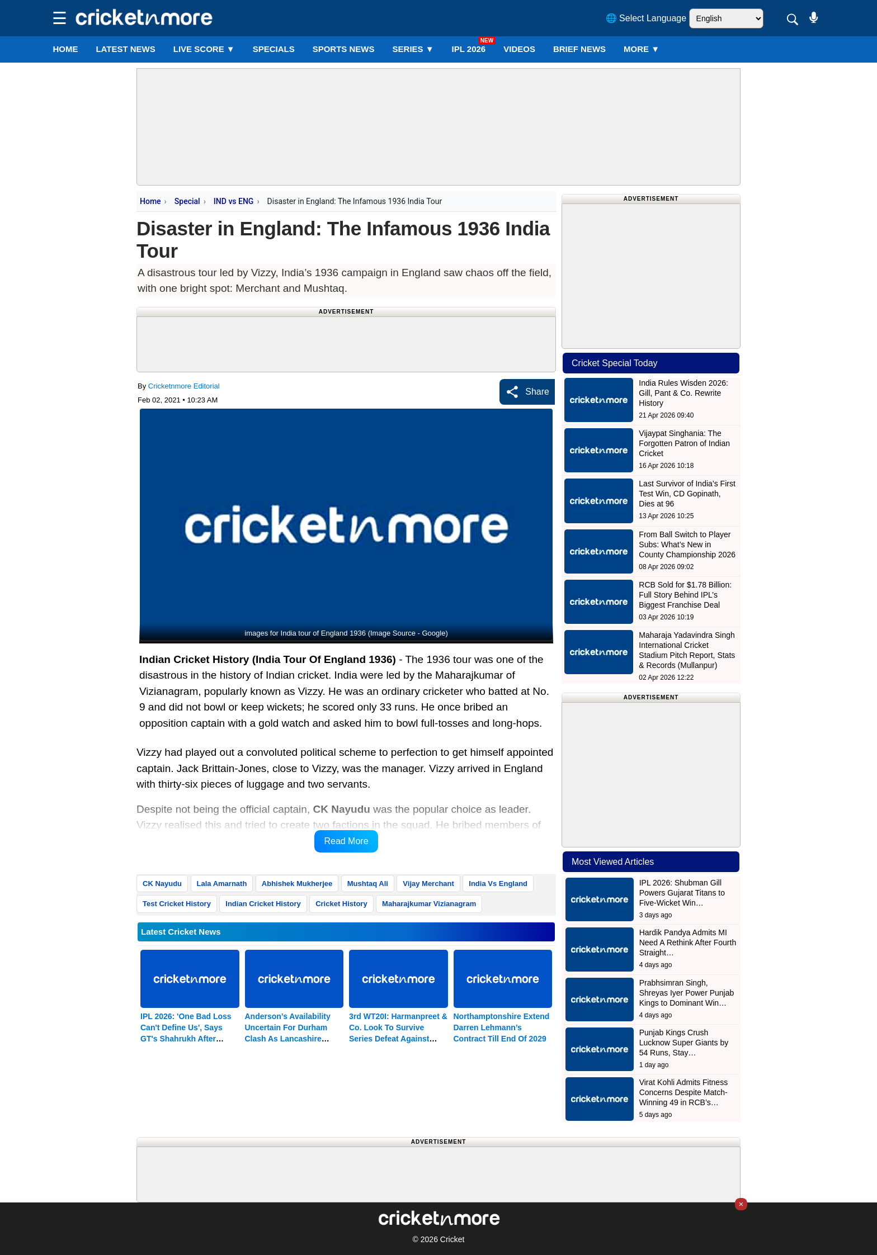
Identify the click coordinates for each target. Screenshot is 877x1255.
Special (187, 201)
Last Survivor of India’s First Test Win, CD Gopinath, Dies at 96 (687, 493)
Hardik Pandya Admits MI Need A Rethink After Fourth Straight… (688, 942)
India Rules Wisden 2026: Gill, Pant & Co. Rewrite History (683, 393)
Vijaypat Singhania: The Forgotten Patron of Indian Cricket (684, 443)
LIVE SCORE (204, 49)
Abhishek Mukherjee (297, 883)
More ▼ (641, 49)
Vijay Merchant (428, 883)
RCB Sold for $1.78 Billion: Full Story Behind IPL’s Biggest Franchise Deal (685, 594)
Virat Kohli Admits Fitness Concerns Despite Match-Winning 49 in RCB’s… (683, 1092)
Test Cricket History (177, 903)
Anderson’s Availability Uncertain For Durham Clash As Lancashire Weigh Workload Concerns (288, 1038)
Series (413, 49)
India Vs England (498, 883)
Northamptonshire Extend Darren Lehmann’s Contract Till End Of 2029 (502, 1027)
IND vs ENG (234, 201)
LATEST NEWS (125, 49)
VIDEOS (519, 49)
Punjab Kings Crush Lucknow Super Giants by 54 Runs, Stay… (684, 1042)
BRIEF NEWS (579, 49)
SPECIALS (274, 49)
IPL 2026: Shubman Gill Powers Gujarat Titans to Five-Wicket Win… (682, 892)
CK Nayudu (162, 883)
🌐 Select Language (646, 18)
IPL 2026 (469, 49)
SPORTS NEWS (344, 49)
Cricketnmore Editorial (184, 386)
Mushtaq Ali (367, 883)
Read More (346, 841)
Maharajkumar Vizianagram (429, 903)
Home (65, 49)
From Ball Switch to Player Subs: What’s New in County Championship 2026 (687, 544)
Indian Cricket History (262, 903)
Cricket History (341, 903)
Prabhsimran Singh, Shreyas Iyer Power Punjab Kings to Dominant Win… (686, 992)
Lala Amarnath (222, 883)
